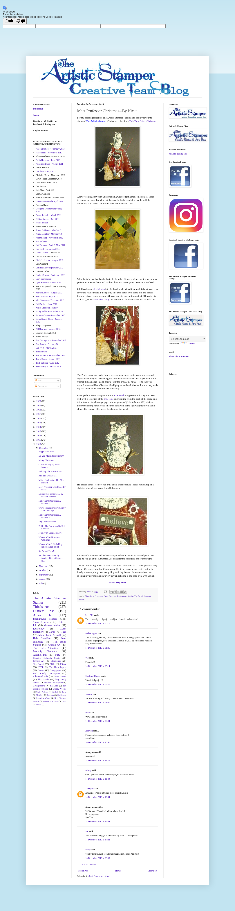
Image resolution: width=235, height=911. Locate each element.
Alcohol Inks (40, 654)
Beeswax (50, 695)
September (44, 574)
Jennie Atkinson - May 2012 (48, 230)
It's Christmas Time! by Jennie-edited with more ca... (51, 558)
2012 (39, 435)
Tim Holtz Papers (57, 667)
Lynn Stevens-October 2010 (48, 282)
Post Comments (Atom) (99, 876)
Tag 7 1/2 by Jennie (47, 521)
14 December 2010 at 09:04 (97, 721)
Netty (88, 849)
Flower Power (59, 676)
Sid (86, 831)
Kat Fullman (41, 241)
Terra (64, 692)
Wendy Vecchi (59, 689)
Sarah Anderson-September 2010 (50, 315)
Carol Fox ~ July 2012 (46, 171)
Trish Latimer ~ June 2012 (47, 363)
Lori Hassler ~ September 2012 (49, 267)
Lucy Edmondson (43, 279)
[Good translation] (9, 21)
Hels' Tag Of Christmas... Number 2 (50, 502)
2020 (39, 401)
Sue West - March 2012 (46, 348)
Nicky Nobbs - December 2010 (49, 311)
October (43, 570)
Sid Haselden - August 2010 (48, 329)
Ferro (64, 701)
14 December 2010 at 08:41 (97, 702)
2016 (39, 418)
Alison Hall (43, 615)
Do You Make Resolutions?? (51, 456)
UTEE (41, 667)
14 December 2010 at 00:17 (97, 623)
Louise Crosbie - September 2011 (50, 275)
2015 (39, 422)
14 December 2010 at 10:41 (97, 742)
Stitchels (55, 692)
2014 (39, 427)
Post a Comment (89, 864)
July (41, 583)
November (44, 566)
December (44, 448)
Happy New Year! (46, 451)
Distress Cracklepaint (53, 682)
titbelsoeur (38, 108)
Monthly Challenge (45, 651)
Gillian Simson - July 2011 (47, 219)
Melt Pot (39, 695)
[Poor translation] (21, 21)
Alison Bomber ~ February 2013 (50, 149)
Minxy (88, 770)
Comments (41, 386)
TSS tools (108, 398)
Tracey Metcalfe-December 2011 (50, 355)
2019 (39, 405)
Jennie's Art (38, 661)
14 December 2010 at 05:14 (97, 666)
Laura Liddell (42, 252)
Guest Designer (110, 596)
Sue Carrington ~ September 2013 (51, 340)
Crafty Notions (42, 692)
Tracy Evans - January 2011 (48, 359)
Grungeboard (39, 685)
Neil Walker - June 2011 (46, 304)
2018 (39, 409)
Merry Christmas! (46, 460)
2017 (39, 414)
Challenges (61, 695)
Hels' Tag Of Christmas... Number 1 (50, 516)
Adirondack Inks (40, 676)
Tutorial (38, 704)
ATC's (52, 664)
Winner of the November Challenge (50, 538)
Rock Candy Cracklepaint (46, 673)
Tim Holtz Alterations (46, 648)
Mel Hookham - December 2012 (50, 300)
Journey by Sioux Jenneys (50, 533)
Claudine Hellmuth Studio (46, 658)
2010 (39, 444)
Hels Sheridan (42, 222)
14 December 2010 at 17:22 (97, 839)
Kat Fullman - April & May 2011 (50, 245)
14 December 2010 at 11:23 (97, 760)
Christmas (99, 596)
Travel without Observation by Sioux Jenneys (52, 509)
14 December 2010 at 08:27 (97, 684)
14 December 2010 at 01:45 (97, 648)
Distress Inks (44, 611)
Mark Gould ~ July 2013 (47, 296)
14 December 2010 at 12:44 (97, 797)
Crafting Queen (92, 676)
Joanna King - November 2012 (49, 237)
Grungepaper (56, 670)
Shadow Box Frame (51, 701)
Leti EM (89, 615)
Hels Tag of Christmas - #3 (50, 471)
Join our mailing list (178, 154)
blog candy (43, 679)
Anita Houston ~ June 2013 (48, 160)
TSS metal (119, 395)
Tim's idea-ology (101, 299)
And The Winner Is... (48, 475)
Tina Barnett (41, 351)
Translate (187, 343)
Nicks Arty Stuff (117, 582)
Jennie (36, 115)
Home (118, 870)
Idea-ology (38, 628)
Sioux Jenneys (41, 622)
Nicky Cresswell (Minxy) (47, 307)
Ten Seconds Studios (125, 596)
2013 (39, 431)
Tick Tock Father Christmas (142, 121)
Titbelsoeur (41, 607)
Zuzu (57, 654)
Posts (38, 380)
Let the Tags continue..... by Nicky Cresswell (51, 495)
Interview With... (43, 698)
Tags (63, 631)
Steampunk (56, 661)
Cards (52, 631)
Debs (87, 712)
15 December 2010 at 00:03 (97, 858)
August (42, 579)
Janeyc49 (89, 788)
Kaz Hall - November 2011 (48, 249)
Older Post (152, 870)
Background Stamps (45, 618)
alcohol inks (99, 289)
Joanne (88, 694)
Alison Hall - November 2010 (49, 152)
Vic (86, 658)
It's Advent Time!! (47, 551)
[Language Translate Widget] (187, 339)
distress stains (52, 625)
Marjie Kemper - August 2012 (49, 292)
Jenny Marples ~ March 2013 (49, 234)
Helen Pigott (91, 633)
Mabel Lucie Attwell (49, 635)
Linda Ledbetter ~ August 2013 (49, 260)
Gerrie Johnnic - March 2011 (48, 215)
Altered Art (89, 596)
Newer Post (83, 870)
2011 (39, 440)
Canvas (41, 670)
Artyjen (89, 730)
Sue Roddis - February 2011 (48, 344)
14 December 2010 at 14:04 (97, 821)
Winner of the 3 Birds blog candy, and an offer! (50, 545)
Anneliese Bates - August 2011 (49, 164)
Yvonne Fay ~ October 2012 (48, 366)
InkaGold (54, 685)
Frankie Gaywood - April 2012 (49, 201)
